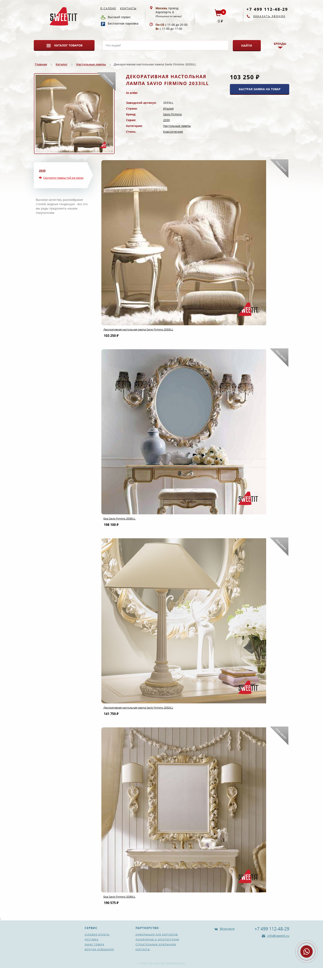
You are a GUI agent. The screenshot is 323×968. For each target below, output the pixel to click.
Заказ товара (94, 944)
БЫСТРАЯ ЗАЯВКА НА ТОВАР (260, 89)
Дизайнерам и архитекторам (157, 939)
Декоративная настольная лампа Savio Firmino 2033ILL (138, 329)
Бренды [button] (280, 44)
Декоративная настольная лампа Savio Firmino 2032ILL (138, 707)
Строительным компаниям (156, 944)
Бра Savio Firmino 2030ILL (119, 896)
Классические (173, 132)
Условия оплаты (97, 934)
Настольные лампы (91, 64)
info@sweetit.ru (278, 936)
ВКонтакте (227, 929)
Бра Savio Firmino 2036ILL (119, 518)
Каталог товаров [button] (68, 45)
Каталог (62, 64)
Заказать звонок (269, 16)
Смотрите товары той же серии (63, 178)
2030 (166, 120)
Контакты (128, 8)
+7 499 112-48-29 (267, 9)
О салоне (108, 8)
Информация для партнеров (157, 934)
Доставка (91, 939)
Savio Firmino (172, 114)
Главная (41, 64)
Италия (168, 108)
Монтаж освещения (99, 949)
